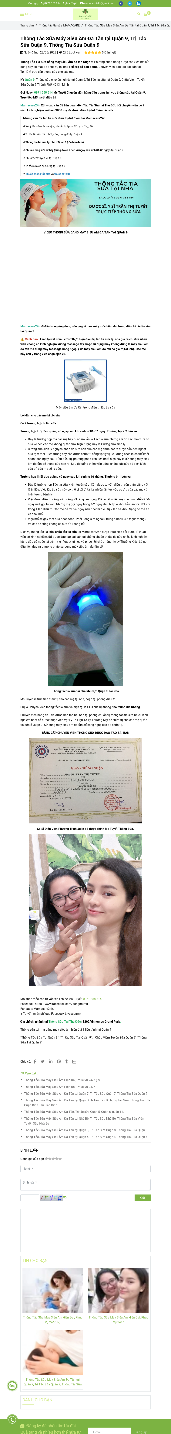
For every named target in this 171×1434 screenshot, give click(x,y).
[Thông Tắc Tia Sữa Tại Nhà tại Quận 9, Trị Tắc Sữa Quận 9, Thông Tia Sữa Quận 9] (147, 14)
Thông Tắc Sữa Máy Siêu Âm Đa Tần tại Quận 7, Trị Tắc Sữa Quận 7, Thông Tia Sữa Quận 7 (85, 1093)
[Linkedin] (50, 1061)
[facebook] (121, 3)
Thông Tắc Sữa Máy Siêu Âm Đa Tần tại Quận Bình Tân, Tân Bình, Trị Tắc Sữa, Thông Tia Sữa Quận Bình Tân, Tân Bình (87, 1102)
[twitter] (130, 3)
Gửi (142, 1198)
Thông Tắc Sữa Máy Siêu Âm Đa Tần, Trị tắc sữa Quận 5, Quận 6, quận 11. (74, 1112)
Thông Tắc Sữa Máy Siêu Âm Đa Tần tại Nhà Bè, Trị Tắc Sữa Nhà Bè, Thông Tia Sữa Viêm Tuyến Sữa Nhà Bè (84, 1121)
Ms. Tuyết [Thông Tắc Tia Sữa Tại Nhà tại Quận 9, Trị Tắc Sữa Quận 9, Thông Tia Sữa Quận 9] (70, 3)
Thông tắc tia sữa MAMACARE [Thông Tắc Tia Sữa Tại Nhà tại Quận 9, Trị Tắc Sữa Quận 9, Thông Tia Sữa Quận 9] (59, 25)
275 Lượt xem (70, 52)
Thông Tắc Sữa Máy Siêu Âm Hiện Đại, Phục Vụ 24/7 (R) (62, 1080)
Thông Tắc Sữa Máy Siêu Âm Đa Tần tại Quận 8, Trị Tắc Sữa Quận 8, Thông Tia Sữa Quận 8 (85, 1130)
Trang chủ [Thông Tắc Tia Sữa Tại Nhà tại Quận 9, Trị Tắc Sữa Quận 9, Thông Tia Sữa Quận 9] (27, 25)
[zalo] (138, 3)
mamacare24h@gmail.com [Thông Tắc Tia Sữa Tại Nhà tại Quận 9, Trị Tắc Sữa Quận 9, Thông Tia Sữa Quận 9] (97, 3)
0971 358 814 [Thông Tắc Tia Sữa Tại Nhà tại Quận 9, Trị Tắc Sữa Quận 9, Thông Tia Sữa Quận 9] (51, 3)
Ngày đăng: (29, 52)
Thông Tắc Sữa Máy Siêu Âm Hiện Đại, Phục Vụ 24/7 (59, 1087)
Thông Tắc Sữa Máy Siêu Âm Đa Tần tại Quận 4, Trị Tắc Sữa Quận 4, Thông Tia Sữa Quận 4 (85, 1137)
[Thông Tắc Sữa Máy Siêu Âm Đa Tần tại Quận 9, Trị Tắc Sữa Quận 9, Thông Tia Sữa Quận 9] (85, 14)
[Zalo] (76, 1061)
